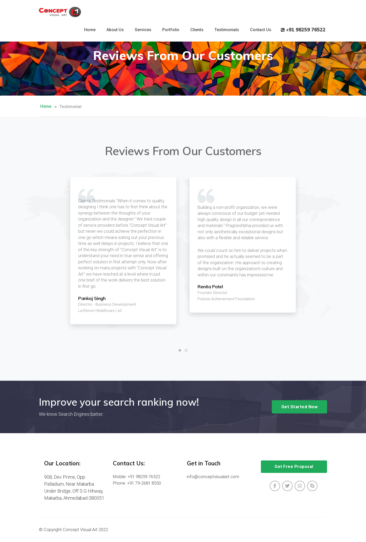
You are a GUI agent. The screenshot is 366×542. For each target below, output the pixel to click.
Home (90, 29)
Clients (197, 29)
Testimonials (226, 29)
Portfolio (170, 29)
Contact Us (260, 29)
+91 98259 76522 (303, 29)
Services (143, 29)
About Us (115, 29)
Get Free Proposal (294, 466)
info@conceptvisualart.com (213, 476)
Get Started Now (299, 406)
